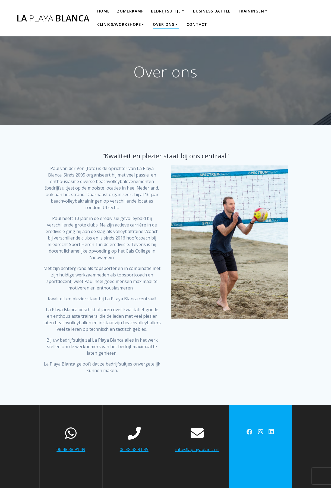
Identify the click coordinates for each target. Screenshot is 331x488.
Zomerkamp (130, 11)
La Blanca (53, 18)
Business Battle (212, 11)
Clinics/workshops (119, 24)
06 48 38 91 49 (70, 449)
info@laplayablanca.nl (197, 449)
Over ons (163, 24)
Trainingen (251, 11)
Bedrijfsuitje (166, 11)
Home (103, 11)
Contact (197, 24)
